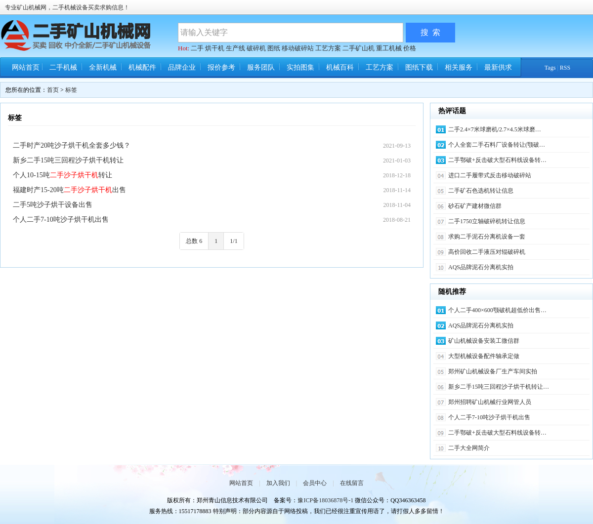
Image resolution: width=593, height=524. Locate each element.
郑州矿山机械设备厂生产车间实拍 (492, 371)
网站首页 (26, 67)
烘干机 (214, 48)
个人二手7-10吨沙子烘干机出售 (61, 219)
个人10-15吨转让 (62, 175)
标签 (71, 89)
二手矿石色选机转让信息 (480, 190)
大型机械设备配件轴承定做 (483, 356)
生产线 (235, 48)
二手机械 (63, 67)
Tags (550, 67)
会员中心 (315, 483)
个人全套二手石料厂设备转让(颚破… (496, 144)
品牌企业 (182, 67)
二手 (197, 48)
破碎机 (256, 48)
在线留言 (352, 483)
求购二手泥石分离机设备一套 (486, 236)
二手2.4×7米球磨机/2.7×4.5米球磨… (494, 129)
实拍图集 (300, 67)
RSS (565, 67)
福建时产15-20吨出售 (69, 190)
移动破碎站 (298, 48)
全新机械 (103, 67)
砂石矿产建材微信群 (475, 205)
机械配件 (142, 67)
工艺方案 (328, 48)
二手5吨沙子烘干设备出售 (52, 204)
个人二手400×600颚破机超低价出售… (497, 310)
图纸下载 (419, 67)
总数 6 (194, 241)
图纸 (273, 48)
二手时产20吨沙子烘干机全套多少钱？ (71, 145)
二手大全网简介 (469, 447)
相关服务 (458, 67)
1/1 (233, 241)
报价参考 (221, 67)
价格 (409, 48)
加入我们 (278, 483)
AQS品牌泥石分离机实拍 (480, 267)
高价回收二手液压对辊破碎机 (486, 251)
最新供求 (498, 67)
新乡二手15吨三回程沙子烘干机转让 (68, 160)
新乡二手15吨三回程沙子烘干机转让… (498, 386)
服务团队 (261, 67)
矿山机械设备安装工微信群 (483, 340)
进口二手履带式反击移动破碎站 (489, 175)
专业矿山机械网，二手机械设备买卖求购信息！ (67, 7)
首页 (53, 89)
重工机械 (389, 48)
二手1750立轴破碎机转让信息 (486, 221)
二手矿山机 (358, 48)
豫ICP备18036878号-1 (325, 500)
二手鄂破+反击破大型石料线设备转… (497, 160)
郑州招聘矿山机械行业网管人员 (489, 402)
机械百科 (340, 67)
